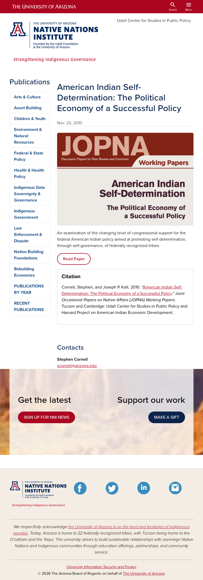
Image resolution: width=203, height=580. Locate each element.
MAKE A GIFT (166, 417)
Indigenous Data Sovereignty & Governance (29, 194)
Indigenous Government (26, 214)
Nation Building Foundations (28, 255)
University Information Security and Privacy (101, 567)
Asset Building (27, 108)
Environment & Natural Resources (28, 136)
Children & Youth (29, 118)
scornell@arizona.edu (77, 365)
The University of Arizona (143, 573)
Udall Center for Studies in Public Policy (154, 20)
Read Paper (74, 259)
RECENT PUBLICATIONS (29, 306)
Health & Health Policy (29, 173)
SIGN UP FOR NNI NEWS (46, 417)
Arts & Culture (27, 97)
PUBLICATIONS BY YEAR (29, 289)
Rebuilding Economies (24, 272)
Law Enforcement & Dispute (28, 235)
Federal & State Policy (28, 156)
